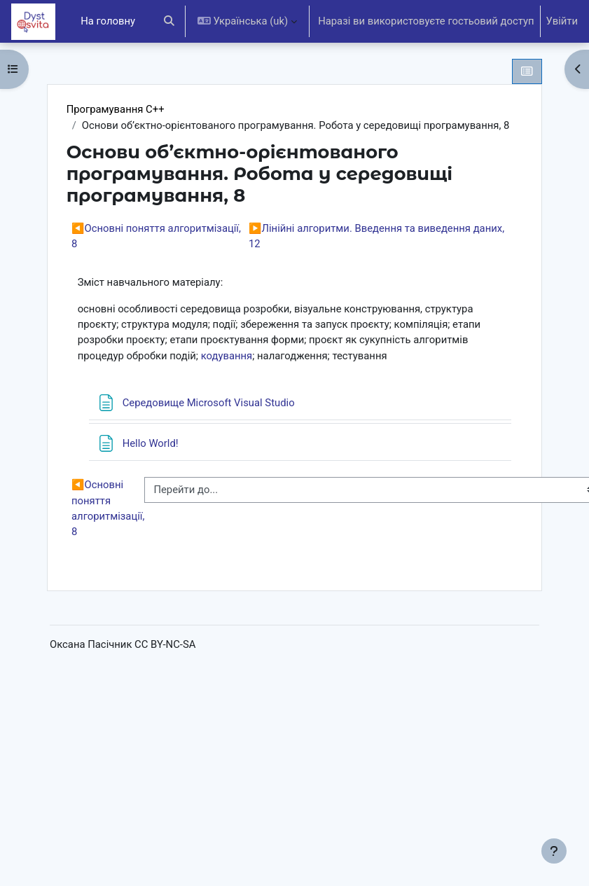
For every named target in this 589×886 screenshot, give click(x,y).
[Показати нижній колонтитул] (554, 851)
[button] (169, 21)
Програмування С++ (116, 109)
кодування (227, 355)
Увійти (562, 21)
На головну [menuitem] (108, 21)
